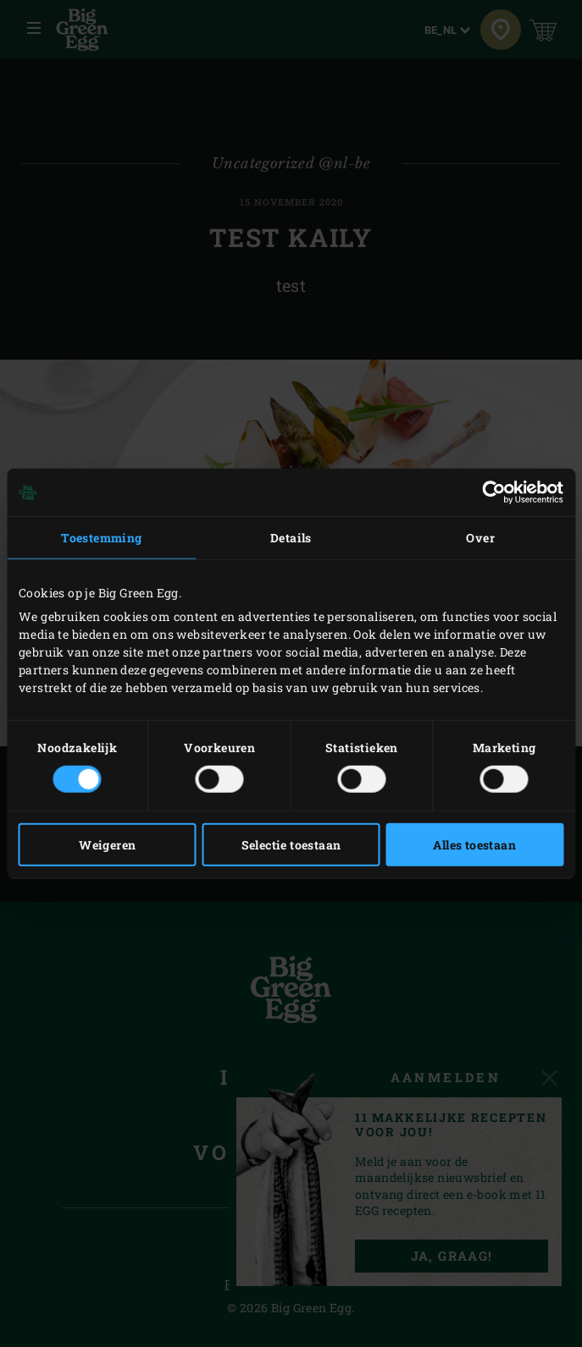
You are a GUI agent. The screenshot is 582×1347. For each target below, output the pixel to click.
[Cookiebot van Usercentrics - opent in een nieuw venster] (489, 492)
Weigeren (107, 844)
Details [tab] (291, 538)
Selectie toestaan (291, 844)
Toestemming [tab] (101, 538)
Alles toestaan (474, 844)
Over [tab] (480, 538)
